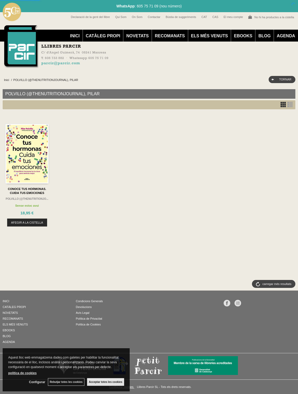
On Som (137, 17)
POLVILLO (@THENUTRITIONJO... (27, 198)
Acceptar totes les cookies (105, 382)
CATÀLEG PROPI (103, 36)
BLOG (264, 36)
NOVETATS (137, 36)
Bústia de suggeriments (181, 17)
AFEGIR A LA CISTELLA (27, 222)
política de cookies (22, 373)
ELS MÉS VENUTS (209, 36)
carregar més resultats (277, 284)
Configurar (37, 382)
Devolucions (84, 307)
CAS (215, 17)
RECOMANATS (170, 36)
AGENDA (286, 36)
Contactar (154, 17)
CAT (204, 17)
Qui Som (121, 17)
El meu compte (233, 17)
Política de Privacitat (89, 318)
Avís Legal (82, 312)
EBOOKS (243, 36)
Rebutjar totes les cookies (66, 382)
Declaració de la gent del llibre (90, 17)
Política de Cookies (88, 324)
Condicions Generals (89, 301)
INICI (74, 36)
